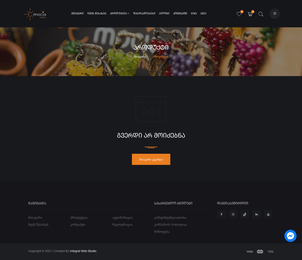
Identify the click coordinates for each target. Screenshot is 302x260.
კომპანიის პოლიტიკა (170, 230)
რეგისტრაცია (122, 230)
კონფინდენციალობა (170, 223)
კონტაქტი (180, 13)
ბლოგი (164, 13)
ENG (194, 13)
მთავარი (77, 13)
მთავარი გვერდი (151, 160)
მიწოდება (162, 237)
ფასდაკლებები (144, 13)
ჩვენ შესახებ (96, 13)
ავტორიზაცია (122, 223)
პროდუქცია (119, 13)
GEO (203, 13)
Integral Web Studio (83, 251)
